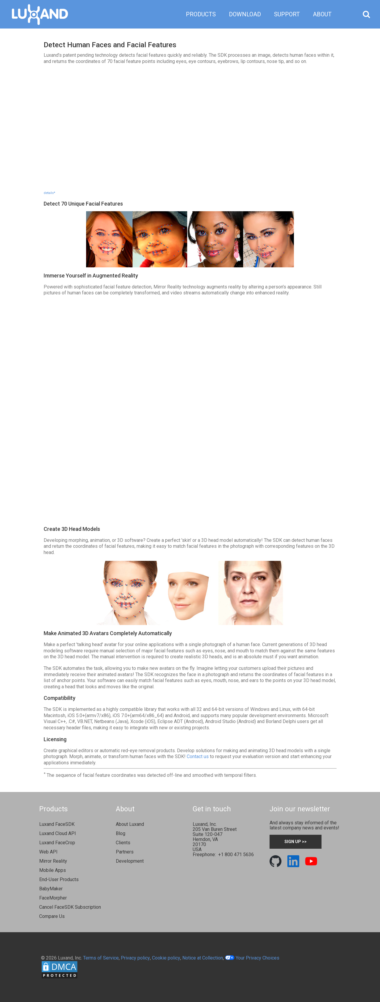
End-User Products (59, 879)
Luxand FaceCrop (57, 842)
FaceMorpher (53, 898)
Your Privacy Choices (252, 958)
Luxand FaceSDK (57, 824)
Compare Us (52, 916)
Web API (48, 852)
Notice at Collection (202, 958)
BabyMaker (51, 888)
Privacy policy (135, 958)
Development (130, 861)
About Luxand (130, 824)
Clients (123, 842)
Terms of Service (101, 958)
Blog (120, 833)
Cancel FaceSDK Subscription (70, 907)
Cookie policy (166, 958)
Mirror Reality (53, 861)
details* (49, 193)
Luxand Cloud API (57, 833)
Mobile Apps (52, 870)
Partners (125, 852)
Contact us (198, 756)
